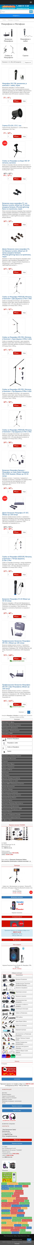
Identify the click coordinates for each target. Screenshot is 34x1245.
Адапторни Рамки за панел (10, 781)
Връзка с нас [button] (17, 1139)
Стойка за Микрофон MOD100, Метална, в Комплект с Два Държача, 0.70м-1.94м (17, 298)
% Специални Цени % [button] (17, 916)
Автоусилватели (18, 1186)
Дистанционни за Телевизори (8, 1198)
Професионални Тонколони (16, 1188)
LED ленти (23, 1230)
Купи (17, 101)
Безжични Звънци (7, 789)
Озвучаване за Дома (8, 722)
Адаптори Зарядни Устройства (11, 778)
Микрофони (24, 1208)
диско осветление (6, 1230)
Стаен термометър (6, 1213)
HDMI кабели (5, 1186)
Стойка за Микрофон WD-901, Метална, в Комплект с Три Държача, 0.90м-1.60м (16, 390)
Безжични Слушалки (18, 1193)
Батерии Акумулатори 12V (7, 1227)
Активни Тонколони (16, 1220)
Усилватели (19, 859)
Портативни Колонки (6, 1196)
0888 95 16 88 (17, 932)
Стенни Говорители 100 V (7, 1193)
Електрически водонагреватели (11, 817)
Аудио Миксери (5, 1188)
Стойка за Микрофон (16, 1208)
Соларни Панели (7, 811)
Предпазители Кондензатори (10, 806)
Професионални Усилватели (8, 1191)
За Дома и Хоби (7, 820)
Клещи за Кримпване (22, 1222)
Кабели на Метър (7, 769)
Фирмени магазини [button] (17, 1106)
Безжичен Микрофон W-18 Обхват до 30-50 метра (16, 600)
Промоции (17, 865)
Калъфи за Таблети (6, 1208)
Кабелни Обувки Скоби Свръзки (11, 795)
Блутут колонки (20, 1215)
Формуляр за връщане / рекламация (11, 1101)
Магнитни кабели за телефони (18, 1213)
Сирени (25, 55)
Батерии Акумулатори (8, 786)
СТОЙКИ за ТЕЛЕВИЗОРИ (24, 1183)
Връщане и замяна (7, 1099)
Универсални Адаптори (18, 1200)
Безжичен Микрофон (6, 1220)
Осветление (5, 772)
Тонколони (12, 859)
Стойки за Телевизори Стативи (11, 814)
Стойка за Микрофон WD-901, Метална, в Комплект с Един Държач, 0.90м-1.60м (17, 338)
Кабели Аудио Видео (8, 764)
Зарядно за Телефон (6, 1232)
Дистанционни (5, 861)
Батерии (27, 1200)
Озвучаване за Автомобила (10, 728)
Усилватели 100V (19, 1191)
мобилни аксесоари (23, 861)
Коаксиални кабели (15, 1230)
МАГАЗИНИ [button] (17, 1079)
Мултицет (4, 1222)
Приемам (17, 1243)
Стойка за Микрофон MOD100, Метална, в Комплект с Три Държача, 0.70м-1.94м (17, 431)
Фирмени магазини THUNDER (17, 825)
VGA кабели (4, 1200)
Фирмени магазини (17, 1143)
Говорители (25, 1186)
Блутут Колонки (15, 1232)
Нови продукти (17, 944)
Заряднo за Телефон (6, 1205)
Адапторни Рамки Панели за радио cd (10, 1203)
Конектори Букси (7, 800)
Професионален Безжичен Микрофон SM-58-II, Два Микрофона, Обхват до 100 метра (16, 687)
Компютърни (13, 861)
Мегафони (29, 1227)
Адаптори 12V (25, 1225)
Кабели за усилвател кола (7, 1225)
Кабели (24, 859)
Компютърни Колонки (6, 1218)
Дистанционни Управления (10, 792)
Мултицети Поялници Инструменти (12, 803)
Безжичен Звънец (6, 1210)
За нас (4, 1102)
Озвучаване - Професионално (10, 730)
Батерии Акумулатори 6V (20, 1227)
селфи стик (20, 1210)
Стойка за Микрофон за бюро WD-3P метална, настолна (15, 162)
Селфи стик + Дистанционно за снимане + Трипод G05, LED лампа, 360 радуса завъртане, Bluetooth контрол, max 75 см (17, 887)
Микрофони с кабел (25, 40)
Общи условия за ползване (9, 1098)
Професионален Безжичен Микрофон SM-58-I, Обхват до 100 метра (16, 642)
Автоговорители (15, 1196)
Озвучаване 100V (7, 733)
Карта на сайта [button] (17, 939)
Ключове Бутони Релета (9, 797)
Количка (17, 1061)
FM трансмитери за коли (25, 1232)
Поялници (10, 1200)
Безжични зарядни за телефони (9, 1215)
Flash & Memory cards (27, 1220)
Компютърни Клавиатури (21, 1198)
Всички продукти (6, 1094)
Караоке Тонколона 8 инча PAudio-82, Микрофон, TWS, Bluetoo (17, 966)
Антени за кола (17, 1225)
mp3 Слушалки (14, 1210)
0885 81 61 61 (8, 848)
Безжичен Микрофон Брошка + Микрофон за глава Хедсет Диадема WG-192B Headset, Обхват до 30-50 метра (15, 473)
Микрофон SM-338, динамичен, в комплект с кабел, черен (14, 84)
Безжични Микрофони (8, 40)
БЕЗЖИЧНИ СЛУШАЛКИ (9, 1119)
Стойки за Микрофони (8, 56)
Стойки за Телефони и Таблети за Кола (20, 1205)
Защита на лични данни (8, 1096)
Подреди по (28, 62)
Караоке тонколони (17, 907)
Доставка (4, 1093)
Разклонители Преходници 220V (12, 809)
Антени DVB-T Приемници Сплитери (13, 783)
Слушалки (5, 761)
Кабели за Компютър (8, 767)
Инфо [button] (24, 101)
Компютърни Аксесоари (9, 758)
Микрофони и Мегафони (17, 736)
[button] (17, 897)
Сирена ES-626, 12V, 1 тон (11, 125)
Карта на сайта (17, 1110)
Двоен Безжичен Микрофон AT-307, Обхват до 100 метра (15, 514)
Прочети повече (27, 1242)
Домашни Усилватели (12, 1222)
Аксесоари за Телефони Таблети (11, 755)
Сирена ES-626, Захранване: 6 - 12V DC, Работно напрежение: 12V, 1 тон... (15, 128)
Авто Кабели (5, 775)
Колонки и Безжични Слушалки (11, 725)
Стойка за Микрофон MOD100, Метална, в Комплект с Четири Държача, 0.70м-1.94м (17, 558)
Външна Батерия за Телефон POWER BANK (22, 1218)
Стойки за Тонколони (24, 1203)
